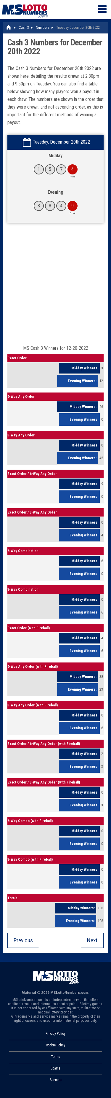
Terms (55, 1057)
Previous (23, 940)
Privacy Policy (55, 1034)
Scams (55, 1068)
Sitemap (55, 1080)
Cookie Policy (55, 1045)
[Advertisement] (55, 287)
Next (92, 940)
